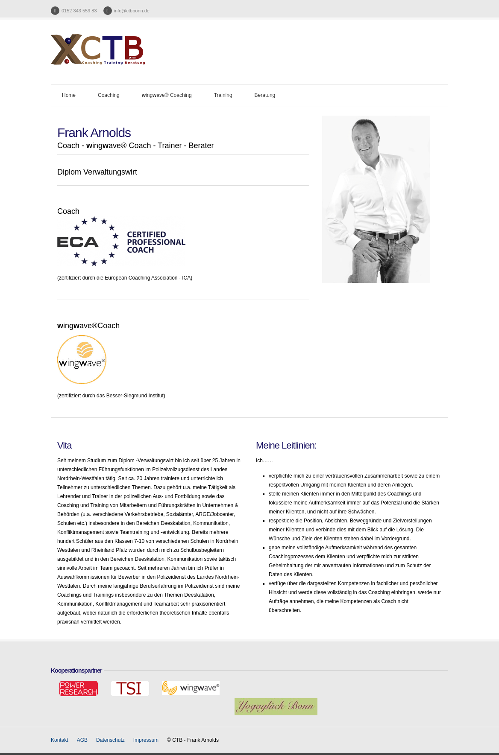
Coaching (109, 95)
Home (69, 95)
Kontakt (59, 740)
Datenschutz (110, 740)
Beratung (265, 95)
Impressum (146, 740)
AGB (82, 740)
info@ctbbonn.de (132, 10)
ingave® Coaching (167, 95)
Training (223, 95)
